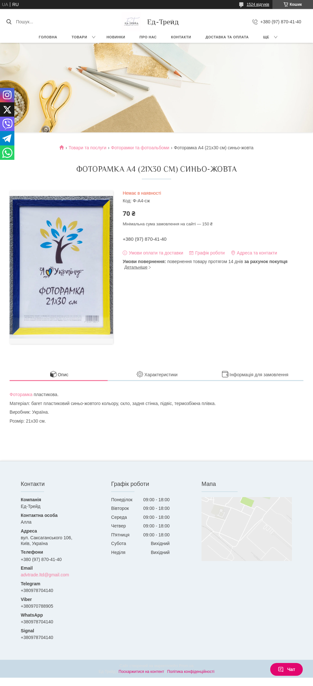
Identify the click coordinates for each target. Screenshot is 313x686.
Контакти (181, 37)
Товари (79, 37)
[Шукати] (9, 21)
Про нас (148, 37)
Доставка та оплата (226, 37)
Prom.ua (186, 666)
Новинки (115, 37)
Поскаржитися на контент (141, 671)
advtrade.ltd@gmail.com (45, 574)
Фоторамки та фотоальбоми (140, 147)
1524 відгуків (258, 4)
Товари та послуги (87, 147)
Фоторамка (21, 394)
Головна (48, 37)
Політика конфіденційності (191, 671)
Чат (286, 669)
